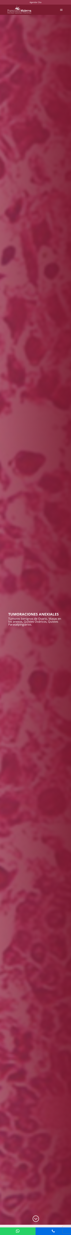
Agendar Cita (35, 2)
